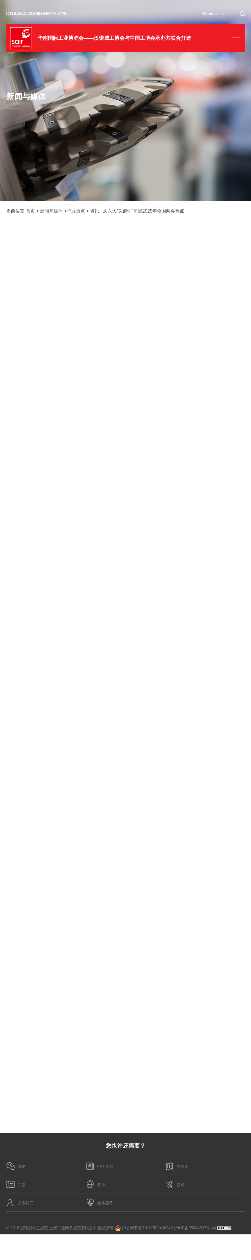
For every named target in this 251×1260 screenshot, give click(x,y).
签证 (95, 1184)
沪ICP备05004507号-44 (195, 1228)
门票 (16, 1184)
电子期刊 (99, 1166)
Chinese (210, 13)
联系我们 (20, 1202)
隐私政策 (17, 1240)
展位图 (176, 1166)
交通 (174, 1184)
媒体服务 (99, 1202)
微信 (16, 1166)
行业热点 (76, 211)
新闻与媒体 (51, 211)
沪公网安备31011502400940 (144, 1228)
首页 (30, 211)
